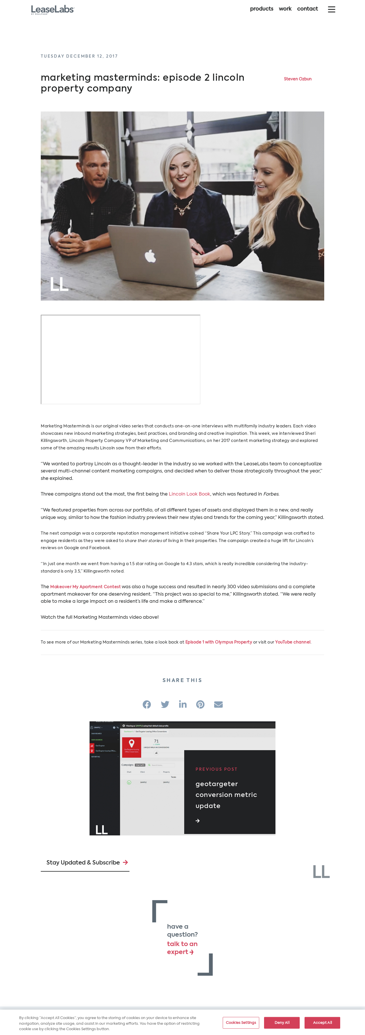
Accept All (322, 1022)
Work (285, 13)
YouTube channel (293, 642)
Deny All (282, 1022)
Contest (112, 587)
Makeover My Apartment (76, 587)
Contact (307, 13)
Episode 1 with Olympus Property (218, 642)
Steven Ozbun (298, 79)
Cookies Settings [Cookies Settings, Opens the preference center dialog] (241, 1022)
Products (261, 13)
